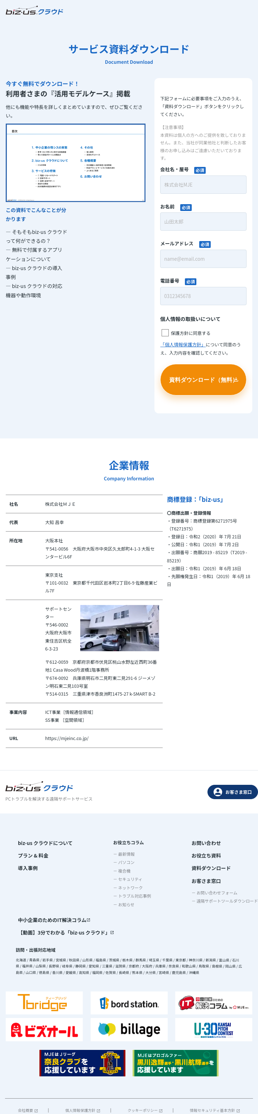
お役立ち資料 (118, 853)
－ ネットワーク (82, 887)
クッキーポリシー (145, 1084)
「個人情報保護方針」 (182, 344)
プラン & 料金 (31, 853)
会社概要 (28, 1084)
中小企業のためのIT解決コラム (203, 842)
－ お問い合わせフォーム (128, 888)
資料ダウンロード (122, 865)
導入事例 (26, 865)
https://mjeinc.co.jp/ (66, 738)
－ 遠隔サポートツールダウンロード (138, 897)
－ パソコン (78, 862)
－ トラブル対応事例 (86, 895)
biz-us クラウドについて (42, 842)
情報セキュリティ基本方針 (215, 1084)
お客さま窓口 (233, 791)
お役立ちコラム (82, 842)
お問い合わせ (118, 842)
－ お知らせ (78, 904)
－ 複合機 (75, 870)
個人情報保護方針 (82, 1084)
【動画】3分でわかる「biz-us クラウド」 (214, 853)
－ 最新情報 (78, 853)
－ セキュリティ (81, 879)
